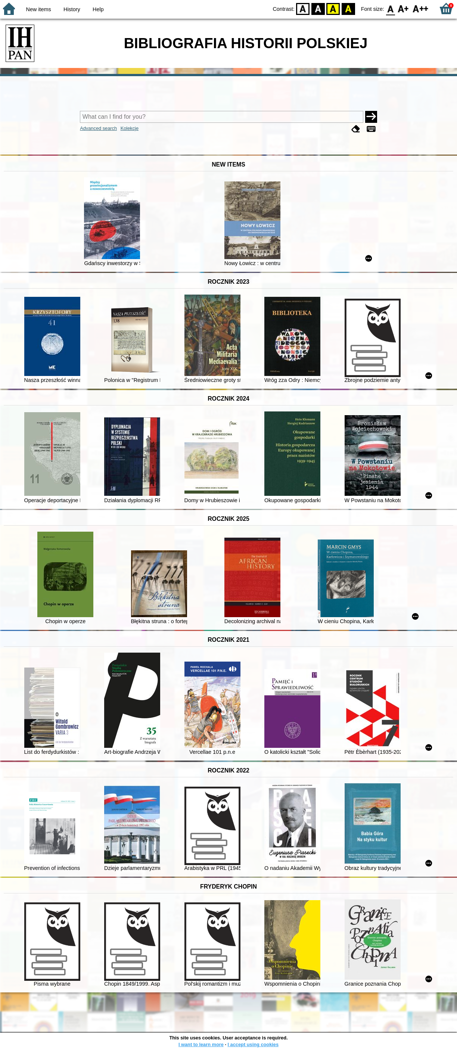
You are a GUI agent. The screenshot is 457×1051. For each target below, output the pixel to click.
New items (38, 9)
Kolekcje (130, 128)
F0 (390, 8)
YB (333, 8)
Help (98, 9)
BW (318, 8)
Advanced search (98, 128)
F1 (403, 8)
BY (348, 8)
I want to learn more (201, 1044)
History (71, 9)
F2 (420, 8)
